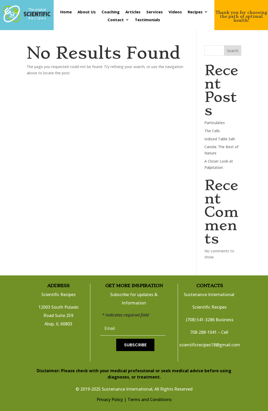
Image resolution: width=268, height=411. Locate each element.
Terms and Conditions (149, 399)
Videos (175, 12)
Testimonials (147, 20)
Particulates (214, 122)
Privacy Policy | (111, 399)
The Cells (212, 130)
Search (232, 50)
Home (66, 12)
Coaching (111, 12)
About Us (86, 12)
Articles (133, 12)
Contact (116, 20)
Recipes (195, 12)
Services (154, 12)
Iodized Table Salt (219, 138)
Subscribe (135, 345)
